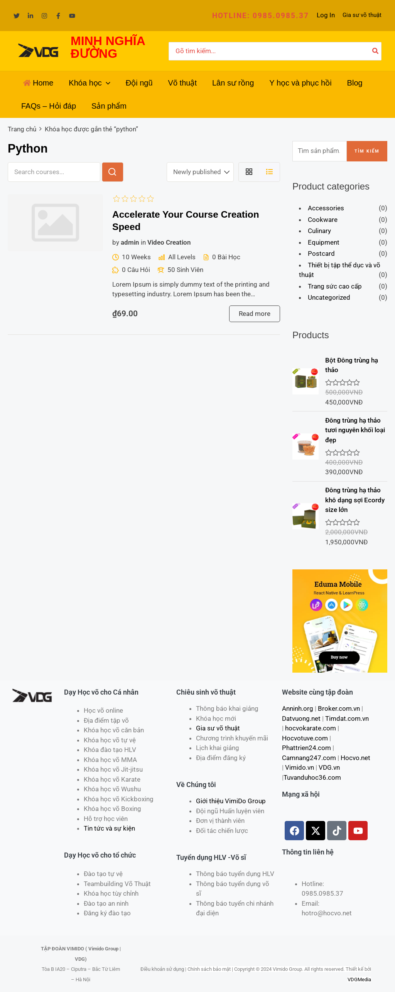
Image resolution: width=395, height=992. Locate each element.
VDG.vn (329, 767)
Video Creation (169, 242)
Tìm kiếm (367, 151)
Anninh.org (297, 708)
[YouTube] (72, 16)
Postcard (321, 253)
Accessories (326, 208)
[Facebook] (58, 16)
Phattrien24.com (306, 748)
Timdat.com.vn (347, 718)
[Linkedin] (30, 16)
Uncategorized (329, 297)
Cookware (323, 219)
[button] (260, 15)
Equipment (323, 242)
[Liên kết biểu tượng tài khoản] (326, 15)
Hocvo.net (355, 758)
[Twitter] (17, 16)
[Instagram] (44, 16)
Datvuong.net (301, 718)
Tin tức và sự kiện (109, 828)
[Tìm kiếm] (376, 51)
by (115, 242)
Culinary (319, 231)
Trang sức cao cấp (335, 286)
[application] (106, 82)
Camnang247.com (309, 758)
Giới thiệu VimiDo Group (231, 801)
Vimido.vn (299, 767)
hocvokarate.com (310, 728)
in (143, 242)
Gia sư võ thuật (362, 15)
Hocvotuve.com (305, 738)
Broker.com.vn (339, 708)
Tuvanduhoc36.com (312, 777)
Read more (254, 313)
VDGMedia (359, 979)
